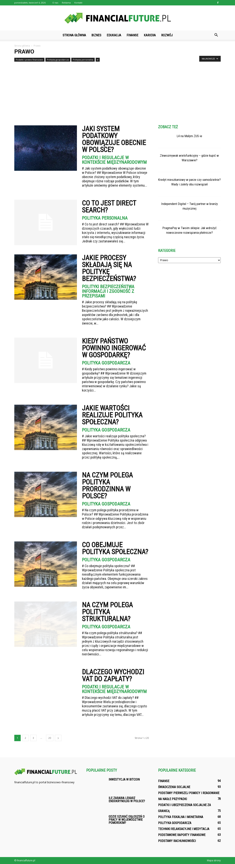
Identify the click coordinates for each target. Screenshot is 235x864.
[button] (216, 35)
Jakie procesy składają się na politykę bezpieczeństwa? (109, 268)
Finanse (132, 35)
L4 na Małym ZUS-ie (189, 136)
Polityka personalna (83, 59)
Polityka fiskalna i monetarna (180, 817)
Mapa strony (214, 860)
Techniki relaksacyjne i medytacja (183, 829)
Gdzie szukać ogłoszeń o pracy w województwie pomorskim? (127, 820)
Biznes (96, 35)
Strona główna (74, 35)
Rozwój (167, 35)
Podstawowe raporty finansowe (181, 835)
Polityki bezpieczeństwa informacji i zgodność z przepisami (108, 291)
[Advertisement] (117, 92)
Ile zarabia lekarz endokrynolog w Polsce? (127, 799)
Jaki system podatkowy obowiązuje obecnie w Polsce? (114, 139)
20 (49, 738)
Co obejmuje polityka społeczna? (115, 548)
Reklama (66, 2)
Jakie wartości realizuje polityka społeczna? (112, 415)
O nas (55, 2)
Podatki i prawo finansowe (29, 59)
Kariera (150, 35)
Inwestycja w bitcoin (124, 779)
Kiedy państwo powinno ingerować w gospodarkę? (114, 348)
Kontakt (78, 2)
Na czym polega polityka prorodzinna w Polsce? (107, 485)
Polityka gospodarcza (58, 59)
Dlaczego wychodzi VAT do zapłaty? (113, 675)
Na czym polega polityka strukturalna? (107, 612)
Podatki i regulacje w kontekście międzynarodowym (114, 160)
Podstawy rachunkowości (177, 841)
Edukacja (114, 35)
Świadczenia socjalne (174, 787)
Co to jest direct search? (109, 206)
